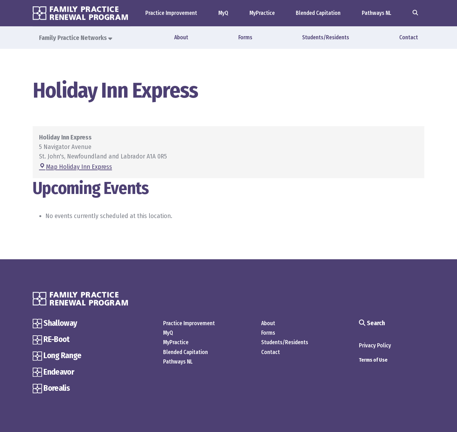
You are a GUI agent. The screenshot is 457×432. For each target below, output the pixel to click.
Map (75, 167)
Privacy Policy (375, 345)
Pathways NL (376, 13)
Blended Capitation (318, 13)
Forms (245, 37)
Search (372, 323)
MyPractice (262, 13)
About (181, 37)
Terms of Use (373, 360)
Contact (408, 37)
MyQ (223, 13)
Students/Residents (325, 37)
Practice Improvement (171, 13)
